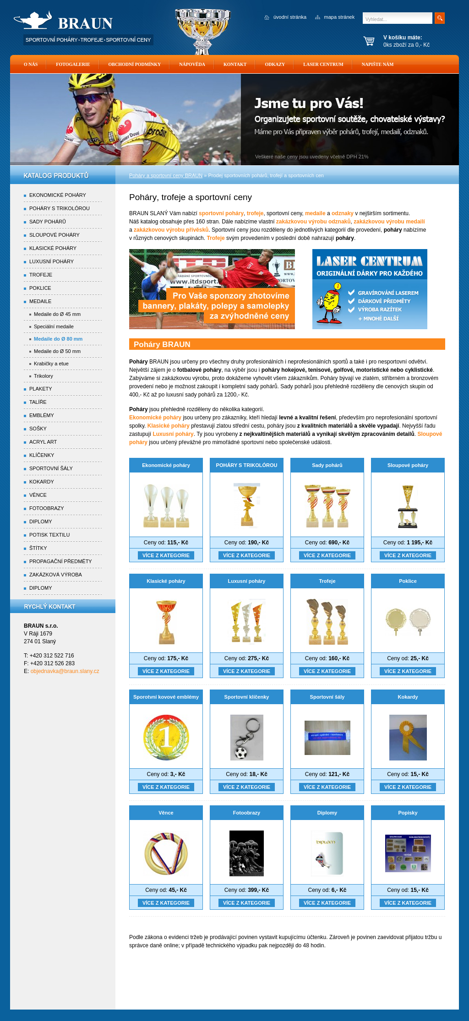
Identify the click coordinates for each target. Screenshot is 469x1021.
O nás (31, 64)
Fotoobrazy (246, 812)
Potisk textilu (49, 535)
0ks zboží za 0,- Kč (418, 41)
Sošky (38, 428)
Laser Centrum (323, 64)
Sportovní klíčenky (246, 697)
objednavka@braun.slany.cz (65, 671)
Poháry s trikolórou (59, 208)
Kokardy (408, 697)
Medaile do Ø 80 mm (58, 339)
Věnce (165, 812)
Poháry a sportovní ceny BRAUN (165, 175)
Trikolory (43, 376)
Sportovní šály (327, 697)
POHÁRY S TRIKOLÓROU (247, 465)
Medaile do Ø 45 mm (57, 314)
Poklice (408, 581)
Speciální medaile (54, 326)
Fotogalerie (73, 64)
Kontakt (235, 64)
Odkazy (275, 64)
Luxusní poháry (247, 581)
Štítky (38, 548)
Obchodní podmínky (135, 64)
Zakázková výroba (55, 574)
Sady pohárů (327, 465)
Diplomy (327, 812)
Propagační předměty (60, 561)
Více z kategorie (166, 555)
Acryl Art (43, 442)
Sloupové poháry (407, 465)
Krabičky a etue (51, 363)
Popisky (407, 812)
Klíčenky (41, 455)
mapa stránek (339, 17)
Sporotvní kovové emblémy (166, 697)
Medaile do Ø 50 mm (57, 351)
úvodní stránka (289, 17)
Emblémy (41, 415)
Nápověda (192, 64)
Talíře (38, 402)
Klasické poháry (166, 581)
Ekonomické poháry (166, 465)
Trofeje (327, 581)
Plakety (40, 388)
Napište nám (378, 64)
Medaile (40, 301)
